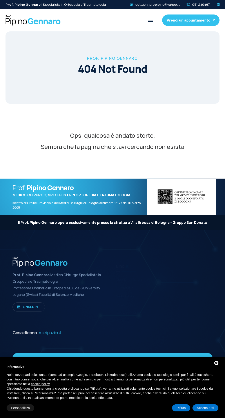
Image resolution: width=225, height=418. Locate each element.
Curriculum (125, 285)
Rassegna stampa (130, 310)
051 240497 (201, 4)
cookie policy (40, 384)
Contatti (123, 318)
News (120, 302)
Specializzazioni (129, 277)
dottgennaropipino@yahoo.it (157, 4)
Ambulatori (125, 293)
